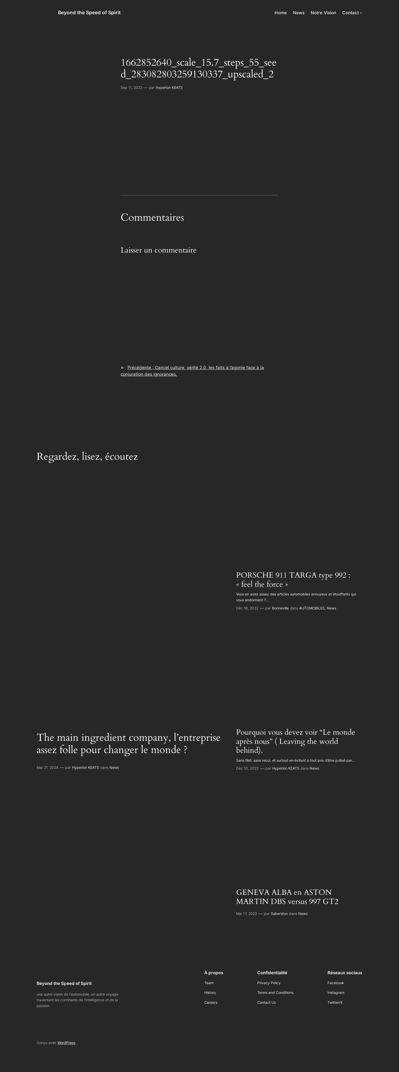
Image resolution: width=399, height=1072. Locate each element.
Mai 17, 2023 (246, 913)
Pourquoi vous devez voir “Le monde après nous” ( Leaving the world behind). (295, 741)
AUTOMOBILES (312, 608)
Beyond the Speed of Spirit (89, 12)
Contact (350, 12)
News (114, 767)
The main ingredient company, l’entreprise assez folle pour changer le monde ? (129, 744)
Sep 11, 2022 (131, 87)
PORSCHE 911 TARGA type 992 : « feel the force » (293, 580)
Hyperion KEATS (169, 87)
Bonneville (280, 608)
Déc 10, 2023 (247, 768)
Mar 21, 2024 (47, 767)
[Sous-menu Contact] (361, 12)
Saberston (279, 913)
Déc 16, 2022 (247, 608)
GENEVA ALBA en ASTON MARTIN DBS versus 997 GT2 (287, 897)
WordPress (66, 1042)
